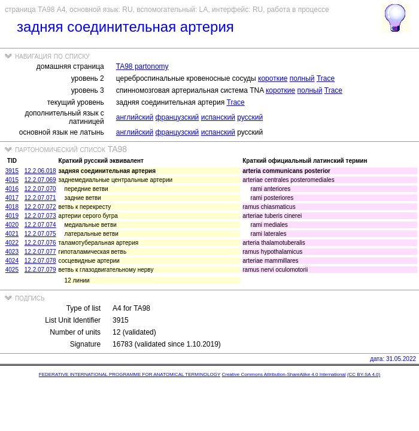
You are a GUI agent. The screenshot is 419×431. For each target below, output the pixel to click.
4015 (12, 180)
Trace (326, 78)
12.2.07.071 (40, 198)
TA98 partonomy (142, 66)
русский (250, 117)
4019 (12, 216)
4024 (12, 260)
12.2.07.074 (40, 224)
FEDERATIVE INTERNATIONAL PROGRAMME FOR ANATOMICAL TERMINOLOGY (129, 374)
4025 (12, 269)
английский (134, 117)
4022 (12, 242)
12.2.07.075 (40, 233)
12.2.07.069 (40, 180)
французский (177, 117)
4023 (12, 251)
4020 (12, 224)
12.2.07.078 (40, 260)
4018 (12, 207)
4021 (12, 233)
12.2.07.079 (40, 269)
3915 (12, 171)
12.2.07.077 (40, 251)
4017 (12, 198)
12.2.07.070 (40, 189)
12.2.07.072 (40, 207)
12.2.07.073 (40, 216)
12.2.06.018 (40, 171)
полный (302, 78)
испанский (218, 117)
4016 (12, 189)
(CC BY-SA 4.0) (363, 374)
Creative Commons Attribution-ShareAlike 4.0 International (283, 374)
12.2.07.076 (40, 242)
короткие (272, 78)
